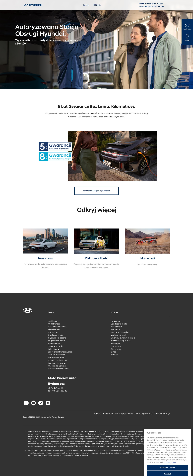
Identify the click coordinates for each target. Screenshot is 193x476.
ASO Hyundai (54, 324)
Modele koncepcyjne (120, 332)
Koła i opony (53, 349)
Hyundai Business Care (58, 360)
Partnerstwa (116, 346)
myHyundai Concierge (57, 366)
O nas (113, 352)
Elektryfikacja (116, 327)
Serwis (85, 5)
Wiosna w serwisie (56, 357)
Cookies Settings (162, 413)
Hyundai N (115, 329)
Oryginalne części (55, 335)
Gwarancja (52, 332)
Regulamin (108, 413)
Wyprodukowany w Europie (123, 338)
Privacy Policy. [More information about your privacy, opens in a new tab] (171, 467)
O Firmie (97, 5)
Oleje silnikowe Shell (56, 355)
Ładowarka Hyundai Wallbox (60, 352)
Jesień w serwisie (55, 346)
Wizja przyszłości (118, 335)
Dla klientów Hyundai (57, 327)
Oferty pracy (116, 349)
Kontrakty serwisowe (57, 363)
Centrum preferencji (144, 413)
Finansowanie (54, 343)
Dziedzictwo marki (119, 324)
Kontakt (114, 355)
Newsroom (115, 321)
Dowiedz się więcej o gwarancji (96, 191)
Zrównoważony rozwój (120, 341)
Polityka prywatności (124, 413)
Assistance (52, 321)
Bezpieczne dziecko (56, 341)
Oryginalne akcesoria (57, 338)
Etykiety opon (54, 329)
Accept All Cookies (167, 473)
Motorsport (116, 343)
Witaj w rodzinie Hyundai (58, 369)
